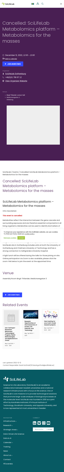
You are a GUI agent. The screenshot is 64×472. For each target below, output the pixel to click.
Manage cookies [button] (10, 238)
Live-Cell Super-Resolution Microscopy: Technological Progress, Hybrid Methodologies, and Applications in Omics (11, 334)
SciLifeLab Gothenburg (15, 73)
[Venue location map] (33, 124)
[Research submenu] (12, 425)
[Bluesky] (39, 423)
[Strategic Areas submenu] (17, 429)
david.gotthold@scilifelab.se (43, 365)
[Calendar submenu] (12, 442)
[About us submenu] (11, 455)
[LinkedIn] (35, 423)
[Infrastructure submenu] (16, 421)
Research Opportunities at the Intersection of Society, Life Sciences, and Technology (31, 325)
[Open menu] (61, 4)
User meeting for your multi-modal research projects (50, 323)
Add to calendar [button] (10, 59)
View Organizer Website (16, 81)
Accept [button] (21, 238)
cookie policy (29, 234)
